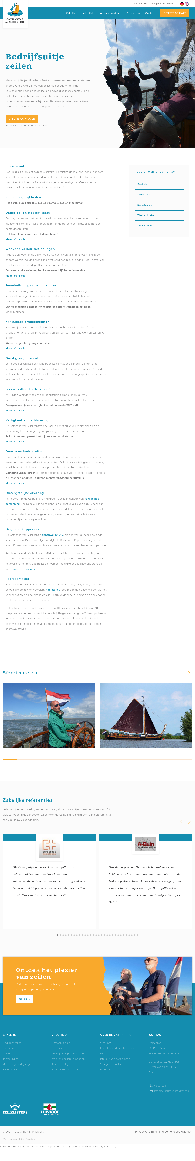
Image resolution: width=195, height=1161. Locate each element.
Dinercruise (159, 194)
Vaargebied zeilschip (112, 1076)
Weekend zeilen (159, 215)
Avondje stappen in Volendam (69, 1065)
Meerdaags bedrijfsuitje (17, 1076)
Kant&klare (28, 321)
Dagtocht (159, 184)
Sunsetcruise (159, 205)
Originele (23, 529)
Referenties (107, 1081)
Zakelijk (70, 13)
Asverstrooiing (60, 1076)
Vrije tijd (88, 13)
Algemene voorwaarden (177, 1143)
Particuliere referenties (65, 1081)
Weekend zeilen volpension (68, 1071)
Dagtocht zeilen (12, 1055)
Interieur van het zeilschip (115, 1071)
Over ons (133, 13)
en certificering (27, 420)
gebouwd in (49, 535)
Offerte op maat (175, 13)
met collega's (30, 249)
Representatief (17, 578)
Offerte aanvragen (22, 119)
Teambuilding (159, 225)
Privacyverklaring (146, 1143)
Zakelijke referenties (15, 1081)
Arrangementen (109, 13)
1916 (60, 535)
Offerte (24, 1011)
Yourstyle (30, 1150)
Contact (150, 13)
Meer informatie (16, 239)
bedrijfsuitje (24, 451)
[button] (189, 673)
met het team (28, 213)
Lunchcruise (10, 1060)
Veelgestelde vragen (162, 3)
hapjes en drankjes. (23, 569)
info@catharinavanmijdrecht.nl (171, 1103)
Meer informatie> (16, 483)
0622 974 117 (140, 3)
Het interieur (53, 590)
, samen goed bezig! (33, 285)
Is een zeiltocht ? (28, 389)
